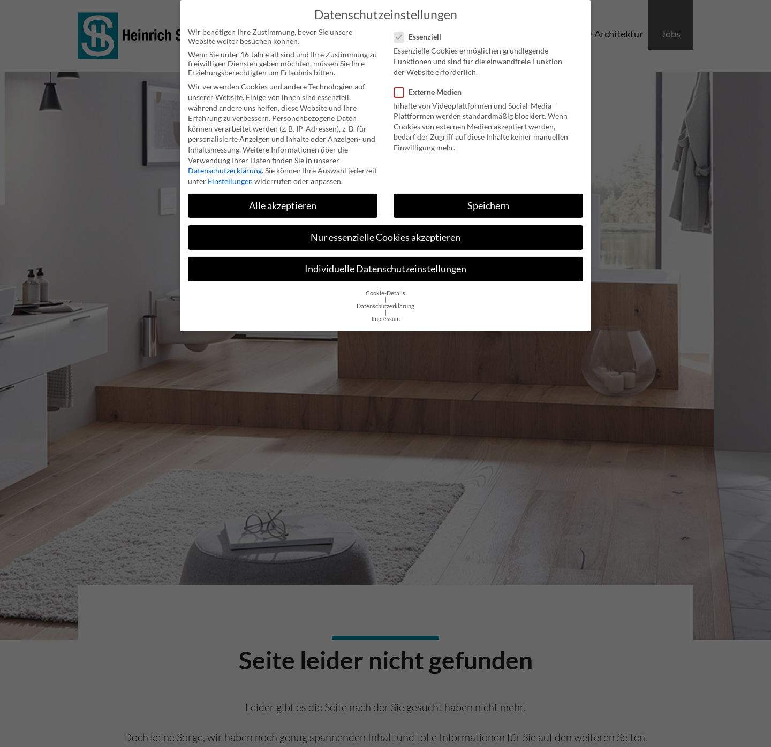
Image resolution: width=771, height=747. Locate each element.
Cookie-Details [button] (385, 283)
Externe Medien (431, 82)
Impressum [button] (386, 309)
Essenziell (421, 27)
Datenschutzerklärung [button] (385, 296)
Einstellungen (230, 171)
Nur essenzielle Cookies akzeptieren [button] (385, 227)
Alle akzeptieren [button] (282, 196)
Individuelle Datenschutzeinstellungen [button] (385, 259)
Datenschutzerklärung (225, 160)
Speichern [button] (488, 196)
